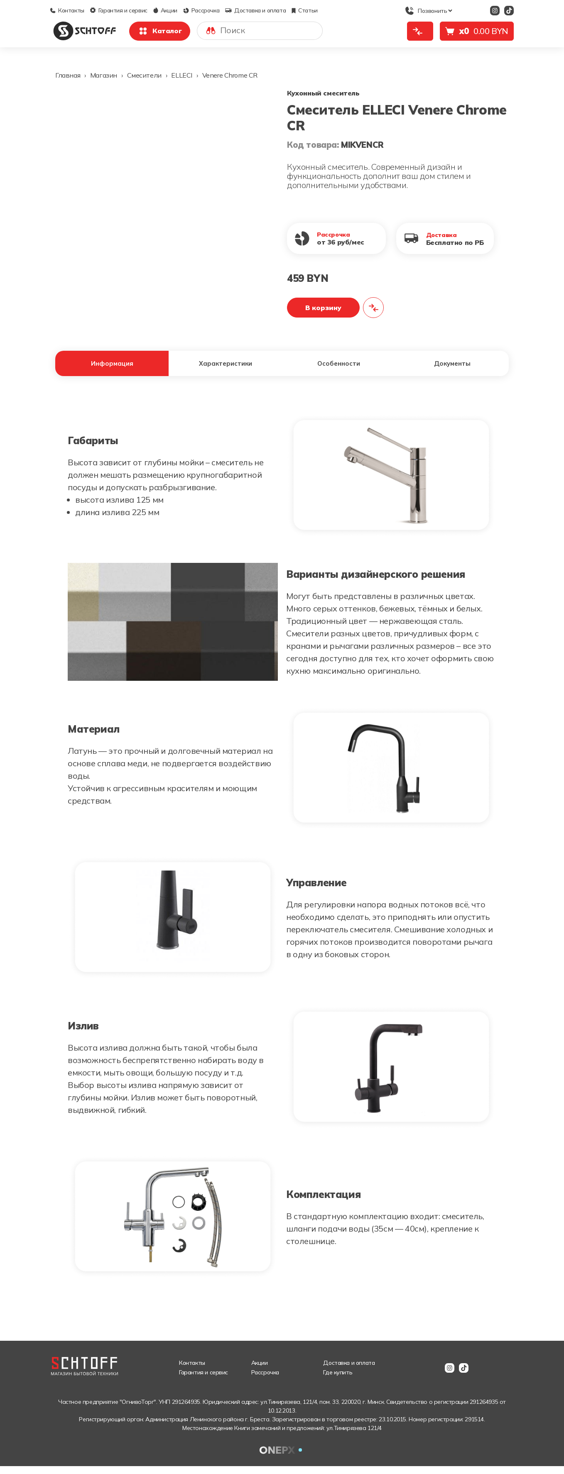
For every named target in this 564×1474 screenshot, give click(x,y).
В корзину (323, 307)
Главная (67, 75)
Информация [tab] (112, 367)
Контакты (67, 10)
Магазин (103, 75)
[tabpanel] (282, 854)
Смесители (144, 75)
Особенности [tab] (338, 367)
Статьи (305, 10)
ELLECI (181, 75)
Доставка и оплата (255, 10)
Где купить (337, 1380)
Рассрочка (201, 10)
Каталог (159, 31)
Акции (165, 10)
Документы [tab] (452, 367)
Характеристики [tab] (225, 367)
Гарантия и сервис (118, 10)
